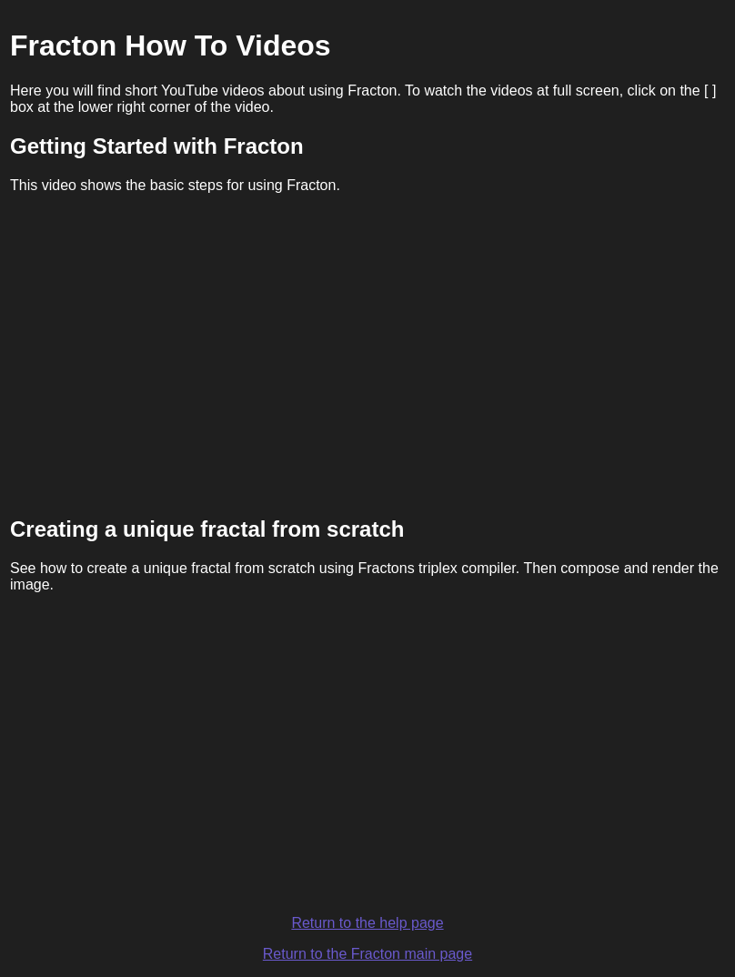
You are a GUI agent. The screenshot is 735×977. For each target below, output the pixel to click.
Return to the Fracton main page (367, 954)
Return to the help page (367, 923)
